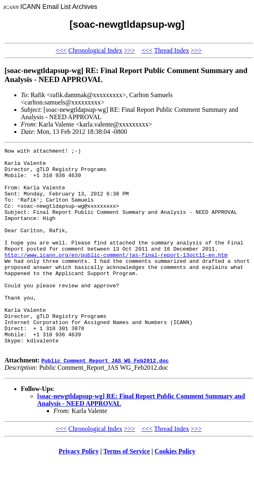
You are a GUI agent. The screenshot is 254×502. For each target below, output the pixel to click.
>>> (129, 50)
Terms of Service (126, 491)
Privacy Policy (79, 491)
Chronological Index (95, 50)
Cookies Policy (175, 491)
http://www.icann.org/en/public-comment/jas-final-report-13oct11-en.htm (115, 276)
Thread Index (171, 50)
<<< (61, 50)
